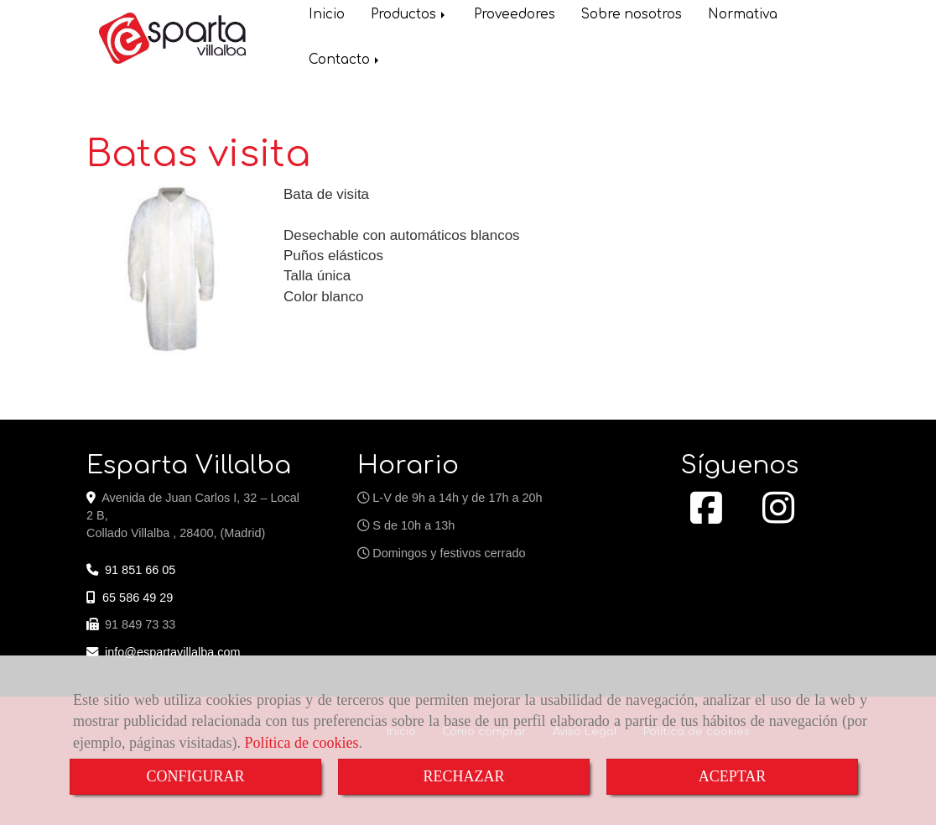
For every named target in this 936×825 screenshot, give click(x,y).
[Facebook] (706, 517)
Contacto (345, 62)
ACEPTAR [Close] (733, 776)
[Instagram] (778, 517)
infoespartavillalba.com (173, 652)
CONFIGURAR (195, 776)
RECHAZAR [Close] (463, 776)
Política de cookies (301, 742)
